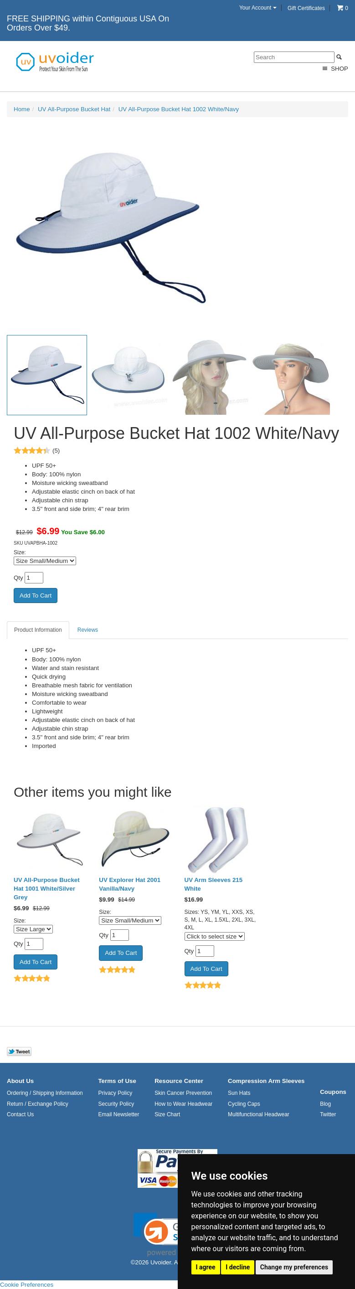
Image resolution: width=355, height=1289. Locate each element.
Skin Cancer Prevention (183, 1093)
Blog (325, 1104)
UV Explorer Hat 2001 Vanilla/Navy (129, 884)
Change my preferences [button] (294, 1267)
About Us (20, 1081)
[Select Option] (45, 561)
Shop (334, 68)
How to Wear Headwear (183, 1104)
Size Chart (167, 1114)
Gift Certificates (306, 8)
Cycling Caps (244, 1104)
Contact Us (20, 1114)
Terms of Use (117, 1081)
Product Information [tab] (38, 630)
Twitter (328, 1114)
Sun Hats (239, 1093)
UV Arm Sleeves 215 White (214, 884)
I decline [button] (238, 1267)
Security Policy (116, 1104)
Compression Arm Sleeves (266, 1081)
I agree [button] (206, 1267)
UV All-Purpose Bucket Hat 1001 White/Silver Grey (47, 889)
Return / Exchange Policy (37, 1104)
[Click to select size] (215, 936)
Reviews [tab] (87, 630)
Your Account (258, 8)
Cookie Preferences (26, 1284)
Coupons (333, 1091)
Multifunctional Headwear (258, 1114)
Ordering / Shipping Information (45, 1093)
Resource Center (178, 1081)
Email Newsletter (118, 1114)
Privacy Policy (115, 1093)
